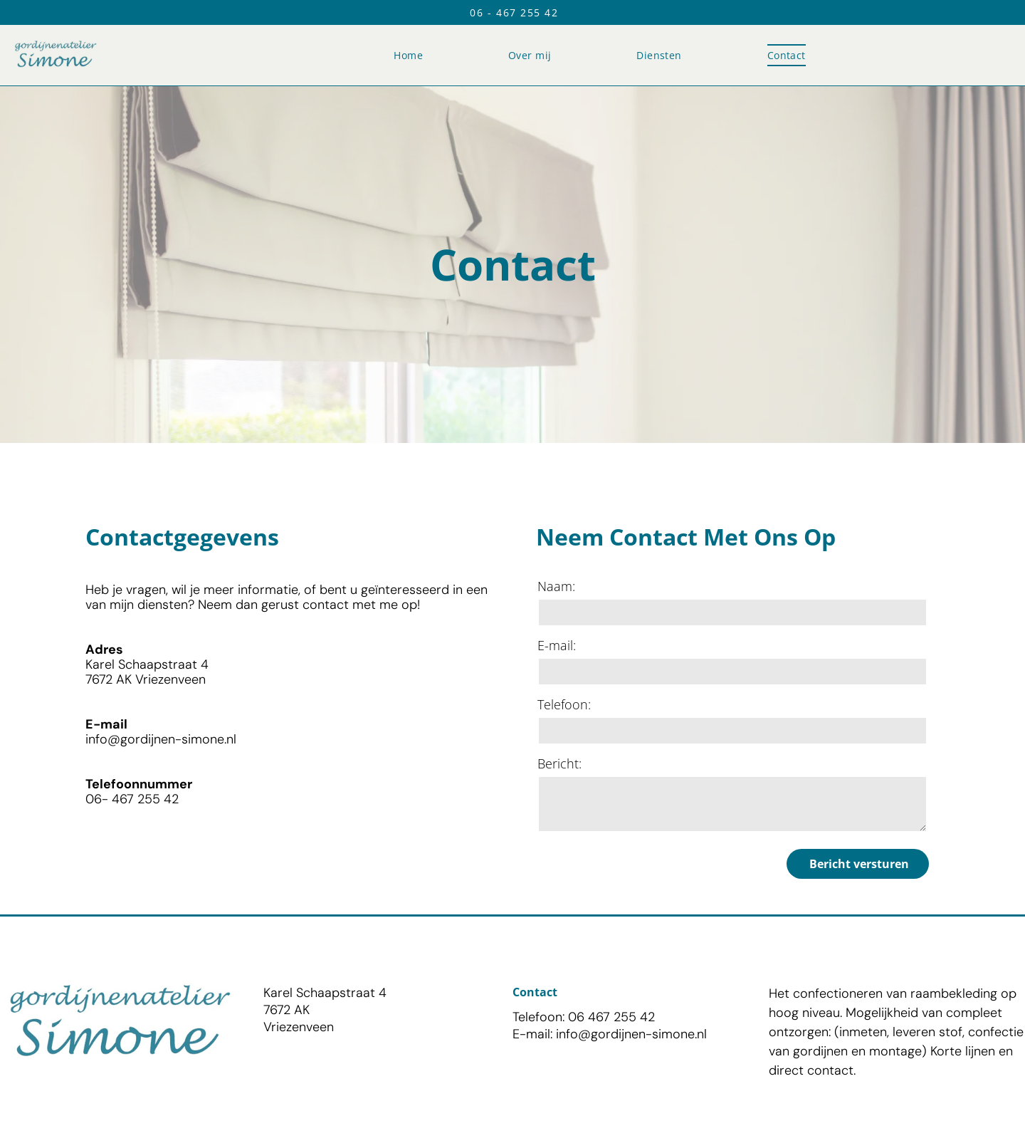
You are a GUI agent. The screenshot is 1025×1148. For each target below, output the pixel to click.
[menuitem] (408, 55)
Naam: (556, 586)
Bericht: (559, 763)
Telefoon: (564, 704)
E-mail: (556, 645)
